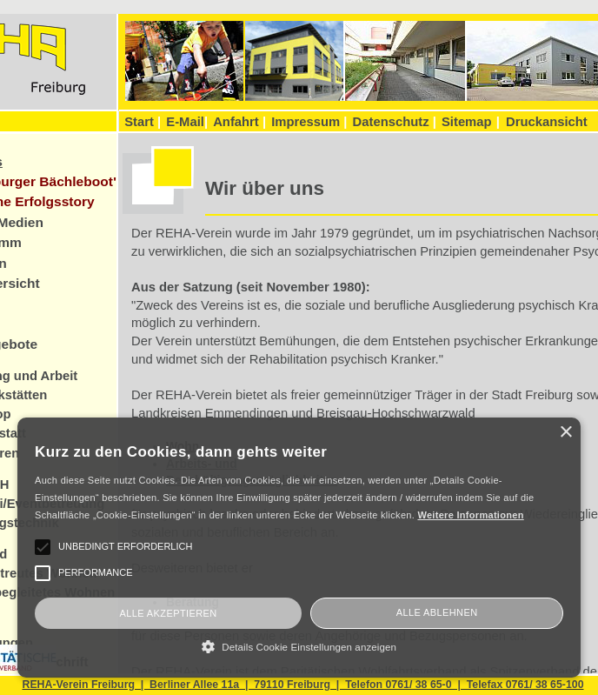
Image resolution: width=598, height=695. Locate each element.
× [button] (565, 432)
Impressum (309, 122)
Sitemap (467, 122)
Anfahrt (239, 122)
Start (142, 122)
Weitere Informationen (470, 515)
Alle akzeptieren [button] (167, 613)
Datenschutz (394, 122)
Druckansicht (547, 122)
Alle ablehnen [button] (437, 612)
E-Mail (187, 122)
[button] (299, 646)
